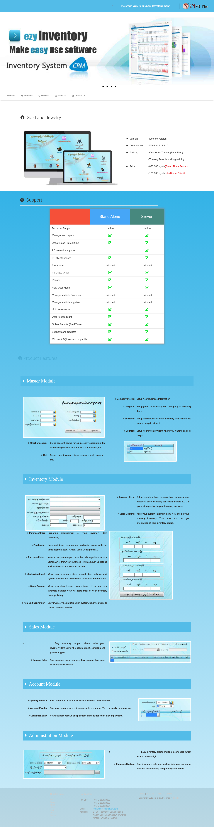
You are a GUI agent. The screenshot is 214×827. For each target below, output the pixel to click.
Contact (53, 807)
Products (26, 95)
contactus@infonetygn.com (105, 809)
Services (44, 95)
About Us (60, 95)
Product (53, 813)
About (52, 805)
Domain (53, 815)
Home (11, 95)
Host (52, 810)
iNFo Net (176, 798)
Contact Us (78, 95)
